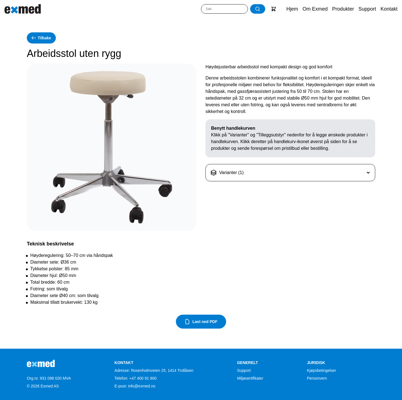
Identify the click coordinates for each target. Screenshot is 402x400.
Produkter (343, 9)
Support (367, 9)
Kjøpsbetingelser (321, 370)
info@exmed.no (141, 386)
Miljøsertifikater (250, 378)
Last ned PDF (201, 321)
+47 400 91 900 (143, 378)
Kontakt (389, 9)
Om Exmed (315, 9)
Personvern (317, 378)
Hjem (292, 9)
